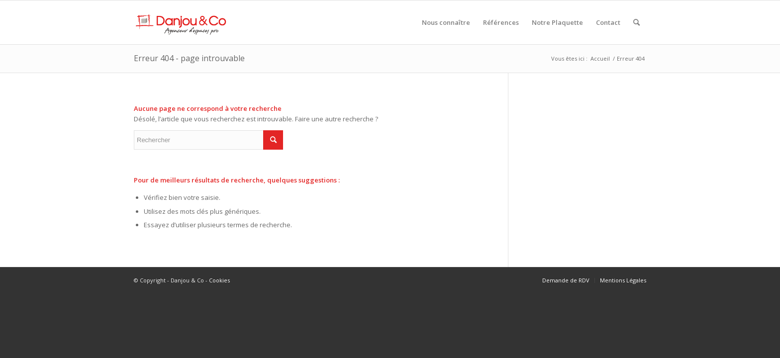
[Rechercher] (636, 22)
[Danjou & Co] (181, 22)
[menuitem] (446, 22)
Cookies (219, 280)
